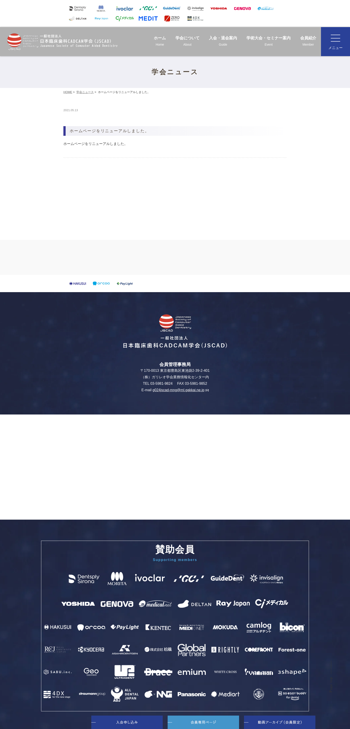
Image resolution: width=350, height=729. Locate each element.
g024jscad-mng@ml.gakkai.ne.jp (180, 390)
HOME (67, 92)
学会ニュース (85, 92)
